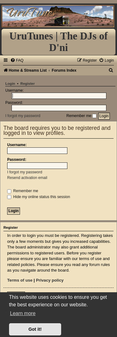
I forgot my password (22, 116)
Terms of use (19, 280)
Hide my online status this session (38, 197)
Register (27, 83)
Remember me (81, 116)
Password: (16, 159)
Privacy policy (50, 280)
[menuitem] (16, 60)
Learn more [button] (23, 313)
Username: (17, 145)
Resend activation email (27, 178)
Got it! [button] (34, 329)
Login (10, 83)
